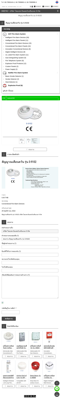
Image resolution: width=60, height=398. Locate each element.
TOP (57, 394)
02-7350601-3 (21, 2)
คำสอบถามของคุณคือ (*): (10, 235)
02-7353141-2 (9, 2)
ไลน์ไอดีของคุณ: (7, 267)
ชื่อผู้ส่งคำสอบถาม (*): (9, 243)
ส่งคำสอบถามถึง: (7, 228)
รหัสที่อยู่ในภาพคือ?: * (9, 308)
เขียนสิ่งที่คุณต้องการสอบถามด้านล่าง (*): (16, 275)
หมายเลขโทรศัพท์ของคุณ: (11, 259)
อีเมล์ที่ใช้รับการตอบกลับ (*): (11, 251)
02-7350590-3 (32, 2)
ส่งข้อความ (9, 319)
